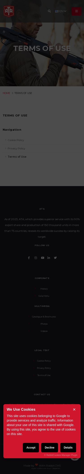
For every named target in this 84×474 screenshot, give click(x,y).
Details (68, 447)
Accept (30, 447)
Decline (49, 447)
